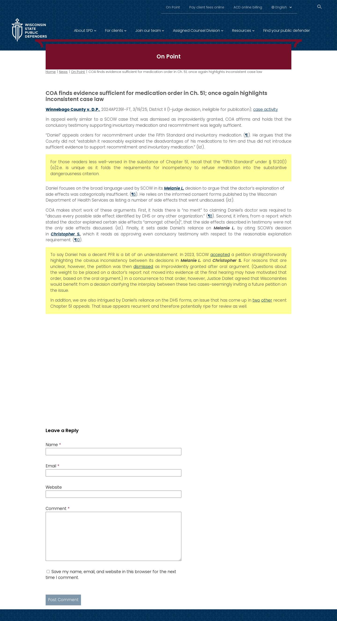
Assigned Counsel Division (196, 30)
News (63, 71)
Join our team (148, 30)
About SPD (83, 30)
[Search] (319, 7)
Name (53, 445)
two (256, 300)
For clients (114, 30)
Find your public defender (286, 30)
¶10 (77, 240)
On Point (173, 7)
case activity (265, 109)
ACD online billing (248, 7)
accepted (220, 254)
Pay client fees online (206, 7)
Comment (58, 508)
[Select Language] (284, 7)
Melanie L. (174, 188)
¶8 (210, 216)
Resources (241, 30)
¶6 (133, 194)
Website (54, 487)
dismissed (143, 266)
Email (52, 466)
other (266, 300)
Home (51, 71)
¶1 (246, 135)
